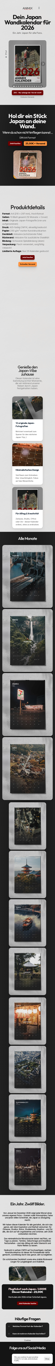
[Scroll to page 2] (16, 86)
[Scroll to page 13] (41, 86)
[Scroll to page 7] (27, 86)
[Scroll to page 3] (18, 86)
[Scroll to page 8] (30, 86)
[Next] (43, 64)
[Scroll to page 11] (36, 86)
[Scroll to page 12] (39, 86)
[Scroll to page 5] (23, 86)
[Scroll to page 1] (13, 86)
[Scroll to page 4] (21, 86)
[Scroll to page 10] (34, 86)
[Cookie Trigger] (27, 1340)
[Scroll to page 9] (32, 86)
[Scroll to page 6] (25, 86)
